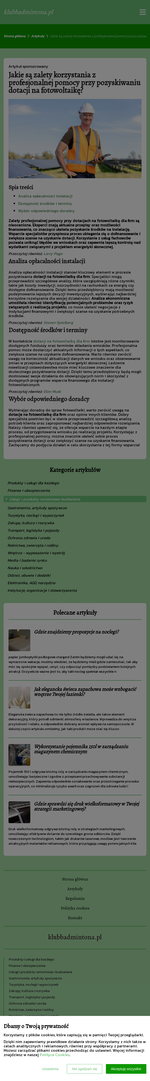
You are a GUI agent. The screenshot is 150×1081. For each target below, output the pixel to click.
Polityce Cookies (55, 1055)
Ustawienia (50, 1069)
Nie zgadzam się (84, 1069)
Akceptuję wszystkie (126, 1069)
